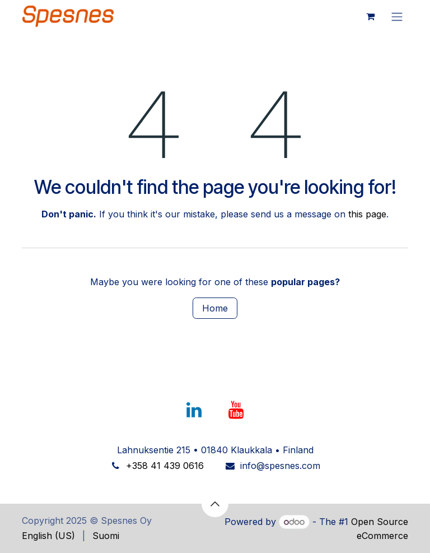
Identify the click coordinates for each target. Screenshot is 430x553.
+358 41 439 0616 (165, 465)
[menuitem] (48, 535)
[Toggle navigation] (397, 16)
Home (215, 308)
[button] (215, 503)
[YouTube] (236, 410)
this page (367, 214)
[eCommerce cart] (370, 16)
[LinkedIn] (194, 410)
